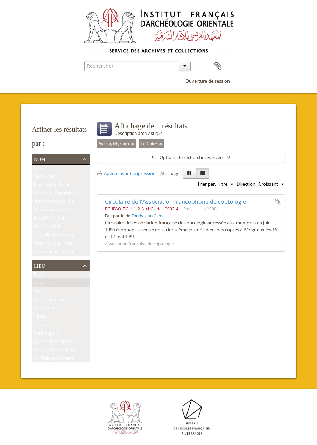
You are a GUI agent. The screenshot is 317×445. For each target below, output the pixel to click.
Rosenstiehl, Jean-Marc (56, 211)
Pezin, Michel (46, 227)
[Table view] (202, 173)
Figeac (39, 317)
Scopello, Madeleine (54, 236)
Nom (39, 159)
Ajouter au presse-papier (277, 201)
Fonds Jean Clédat (149, 215)
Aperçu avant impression (126, 173)
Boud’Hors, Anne (50, 219)
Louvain (41, 326)
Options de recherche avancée (191, 157)
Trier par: (206, 184)
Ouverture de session (207, 81)
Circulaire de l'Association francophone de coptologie (175, 202)
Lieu (39, 265)
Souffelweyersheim (53, 359)
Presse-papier (218, 66)
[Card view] (189, 173)
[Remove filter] (132, 143)
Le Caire (41, 284)
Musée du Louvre (51, 300)
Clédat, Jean (45, 177)
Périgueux (43, 309)
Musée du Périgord (53, 342)
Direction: (246, 184)
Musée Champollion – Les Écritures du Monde (80, 351)
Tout (38, 169)
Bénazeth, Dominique (55, 194)
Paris (38, 292)
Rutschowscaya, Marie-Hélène (64, 202)
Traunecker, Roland (53, 185)
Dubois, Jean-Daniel (53, 253)
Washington (45, 334)
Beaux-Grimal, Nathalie (57, 244)
